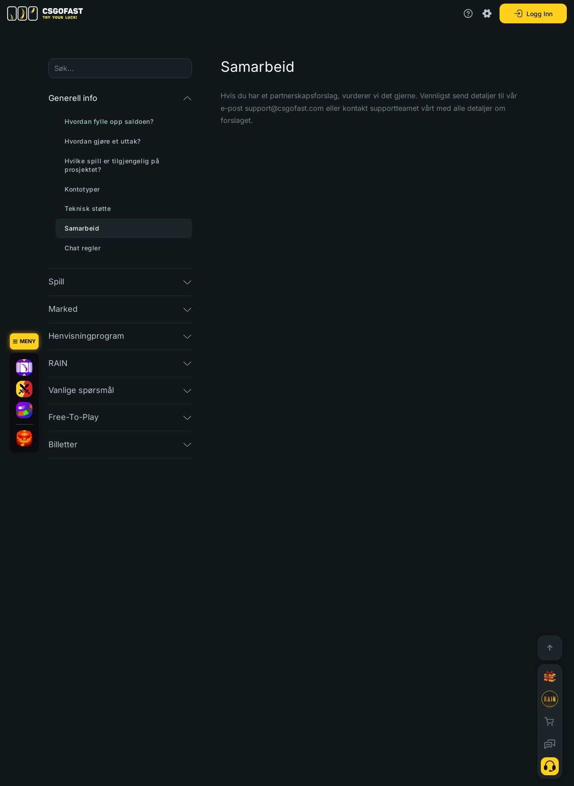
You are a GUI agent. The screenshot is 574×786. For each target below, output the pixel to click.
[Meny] (24, 341)
